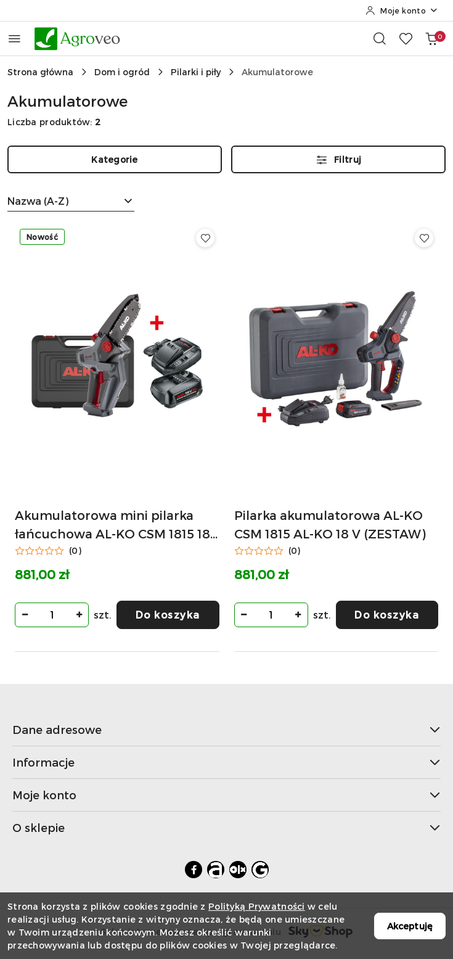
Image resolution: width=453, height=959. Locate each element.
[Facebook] (193, 869)
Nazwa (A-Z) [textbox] (37, 201)
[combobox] (70, 201)
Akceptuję (410, 926)
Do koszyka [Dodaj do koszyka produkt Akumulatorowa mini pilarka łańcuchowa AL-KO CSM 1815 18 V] (168, 614)
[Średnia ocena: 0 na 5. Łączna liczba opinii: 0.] (48, 551)
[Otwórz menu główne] (14, 38)
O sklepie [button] (226, 827)
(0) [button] (75, 550)
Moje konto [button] (226, 794)
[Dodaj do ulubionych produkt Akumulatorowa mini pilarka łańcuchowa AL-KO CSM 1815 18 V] (205, 238)
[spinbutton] (51, 615)
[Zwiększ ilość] (79, 615)
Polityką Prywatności (256, 906)
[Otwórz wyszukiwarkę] (379, 38)
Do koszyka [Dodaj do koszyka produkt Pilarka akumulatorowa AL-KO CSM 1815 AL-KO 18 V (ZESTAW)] (386, 614)
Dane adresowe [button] (226, 729)
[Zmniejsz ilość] (24, 615)
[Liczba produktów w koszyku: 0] (431, 38)
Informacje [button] (226, 761)
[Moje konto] (401, 10)
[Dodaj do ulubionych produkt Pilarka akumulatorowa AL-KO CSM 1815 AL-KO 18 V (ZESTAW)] (424, 238)
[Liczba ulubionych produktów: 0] (405, 38)
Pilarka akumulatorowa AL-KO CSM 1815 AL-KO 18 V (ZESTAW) (329, 524)
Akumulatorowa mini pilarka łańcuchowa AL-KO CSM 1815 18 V (112, 525)
